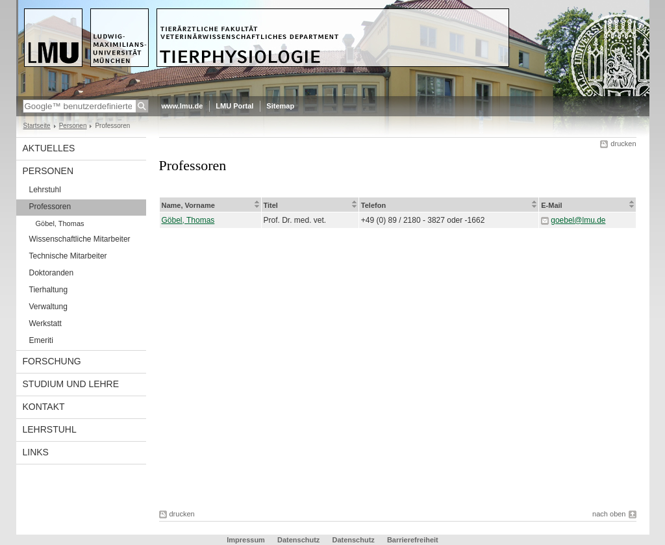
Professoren (50, 206)
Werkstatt (45, 323)
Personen (73, 125)
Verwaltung (48, 306)
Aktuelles (49, 148)
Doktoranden (51, 272)
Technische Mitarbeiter (68, 255)
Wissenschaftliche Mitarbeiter (80, 239)
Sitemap (280, 106)
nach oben (608, 514)
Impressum (246, 540)
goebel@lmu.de (578, 220)
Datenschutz (298, 540)
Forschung (52, 361)
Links (36, 452)
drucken (623, 143)
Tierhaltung (48, 289)
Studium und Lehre (71, 384)
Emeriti (41, 340)
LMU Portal (234, 106)
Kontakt (44, 406)
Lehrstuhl (45, 189)
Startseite (37, 125)
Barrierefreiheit (412, 540)
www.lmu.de (182, 106)
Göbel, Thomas (60, 223)
